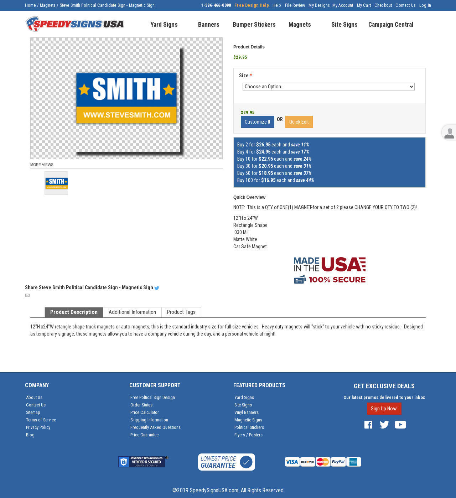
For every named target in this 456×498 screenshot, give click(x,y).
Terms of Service (41, 419)
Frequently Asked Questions (155, 427)
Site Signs (243, 405)
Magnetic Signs (248, 419)
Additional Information (132, 312)
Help (277, 5)
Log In (425, 5)
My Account (342, 5)
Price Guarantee (144, 434)
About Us (34, 397)
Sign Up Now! (384, 408)
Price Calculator (144, 412)
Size (245, 75)
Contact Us (405, 5)
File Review (295, 5)
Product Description (74, 312)
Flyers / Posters (248, 434)
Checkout (383, 5)
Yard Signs (244, 397)
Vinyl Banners (246, 412)
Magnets (48, 5)
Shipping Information (149, 419)
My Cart (364, 5)
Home (30, 5)
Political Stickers (249, 427)
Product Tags (181, 312)
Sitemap (33, 412)
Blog (30, 434)
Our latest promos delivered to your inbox (384, 397)
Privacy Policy (38, 427)
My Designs (319, 5)
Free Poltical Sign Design (152, 397)
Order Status (141, 405)
